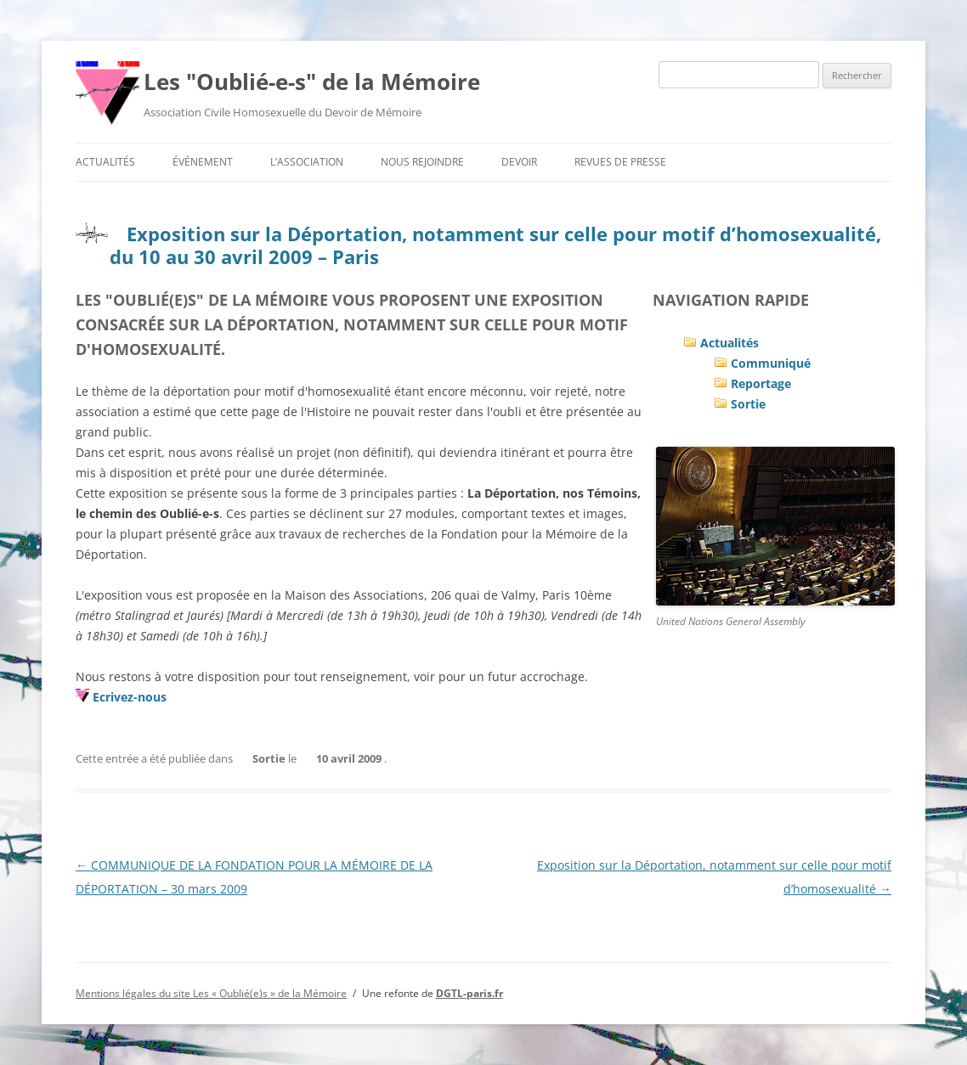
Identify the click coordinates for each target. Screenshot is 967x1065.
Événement (202, 162)
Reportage (761, 383)
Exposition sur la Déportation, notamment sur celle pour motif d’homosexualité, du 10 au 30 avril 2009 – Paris (495, 244)
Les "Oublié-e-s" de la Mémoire (312, 81)
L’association (306, 162)
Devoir (519, 162)
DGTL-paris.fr (469, 993)
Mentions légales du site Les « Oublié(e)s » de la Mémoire (211, 993)
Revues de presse (620, 162)
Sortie (748, 404)
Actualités (105, 162)
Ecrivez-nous (130, 697)
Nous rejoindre (422, 162)
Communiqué (771, 363)
